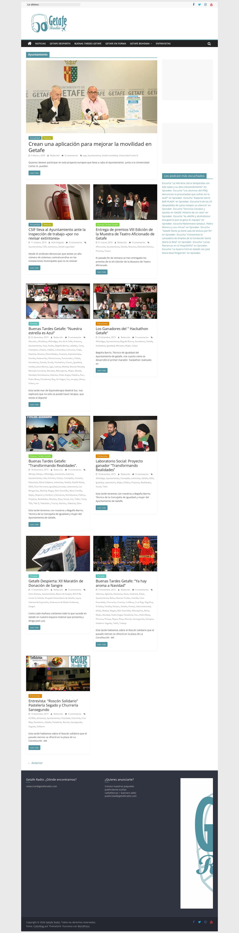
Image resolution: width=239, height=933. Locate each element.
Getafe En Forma (115, 43)
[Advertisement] (187, 79)
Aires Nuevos (35, 594)
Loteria (57, 366)
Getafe (124, 246)
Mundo (78, 370)
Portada (33, 323)
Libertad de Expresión (38, 602)
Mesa (146, 610)
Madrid (65, 366)
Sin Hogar (60, 379)
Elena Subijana (46, 482)
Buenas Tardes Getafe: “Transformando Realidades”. (53, 463)
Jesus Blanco (42, 366)
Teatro (108, 251)
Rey (53, 379)
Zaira (79, 503)
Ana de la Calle (65, 341)
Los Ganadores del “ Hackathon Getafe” (122, 330)
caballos (73, 345)
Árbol (141, 594)
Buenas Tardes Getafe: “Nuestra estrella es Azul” (55, 330)
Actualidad (35, 137)
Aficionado (100, 246)
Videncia (71, 503)
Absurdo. (33, 341)
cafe (45, 478)
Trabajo (122, 623)
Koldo (98, 610)
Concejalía (68, 478)
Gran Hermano (41, 486)
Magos (113, 610)
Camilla (134, 598)
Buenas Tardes (123, 598)
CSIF (45, 246)
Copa (78, 349)
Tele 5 (36, 503)
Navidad (32, 375)
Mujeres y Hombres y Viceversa (49, 495)
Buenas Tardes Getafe (87, 43)
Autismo (77, 341)
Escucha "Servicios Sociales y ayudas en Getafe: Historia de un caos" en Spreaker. (185, 212)
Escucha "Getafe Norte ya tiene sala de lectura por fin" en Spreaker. (187, 231)
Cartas (60, 478)
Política (81, 495)
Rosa (60, 499)
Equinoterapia (74, 354)
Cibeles (50, 349)
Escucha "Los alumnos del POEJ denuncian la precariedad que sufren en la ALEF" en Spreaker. (185, 194)
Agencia (108, 594)
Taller (77, 499)
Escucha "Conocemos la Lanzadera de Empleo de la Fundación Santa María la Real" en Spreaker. (186, 238)
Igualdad (77, 362)
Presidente (45, 379)
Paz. (82, 375)
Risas (121, 619)
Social (66, 499)
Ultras (81, 379)
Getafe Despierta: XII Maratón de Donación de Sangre (56, 583)
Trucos (54, 503)
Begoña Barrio (62, 345)
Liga (51, 366)
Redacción (55, 155)
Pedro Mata (34, 379)
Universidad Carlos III (128, 155)
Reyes (115, 619)
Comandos (60, 349)
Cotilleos (130, 602)
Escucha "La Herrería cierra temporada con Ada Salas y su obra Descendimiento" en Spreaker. (185, 187)
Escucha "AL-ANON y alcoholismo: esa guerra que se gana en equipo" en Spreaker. (186, 220)
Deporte (32, 354)
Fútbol (77, 358)
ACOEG (32, 718)
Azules (51, 345)
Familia (108, 606)
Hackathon (59, 362)
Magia (51, 490)
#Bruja (32, 474)
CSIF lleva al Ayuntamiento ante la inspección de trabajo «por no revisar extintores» (57, 234)
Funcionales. (67, 358)
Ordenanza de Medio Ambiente (64, 602)
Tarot (83, 499)
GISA (31, 486)
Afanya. (39, 474)
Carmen (51, 478)
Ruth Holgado (57, 242)
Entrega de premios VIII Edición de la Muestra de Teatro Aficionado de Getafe (125, 234)
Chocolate (65, 718)
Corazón (78, 478)
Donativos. (38, 722)
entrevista (58, 482)
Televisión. (45, 503)
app (84, 155)
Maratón (51, 370)
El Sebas (99, 606)
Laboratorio (72, 486)
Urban (31, 383)
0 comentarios (70, 155)
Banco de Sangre (64, 594)
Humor (69, 362)
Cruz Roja (139, 602)
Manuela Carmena (37, 370)
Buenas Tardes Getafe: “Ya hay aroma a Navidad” (121, 583)
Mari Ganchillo (61, 490)
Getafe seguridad (66, 246)
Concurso (70, 349)
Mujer (71, 370)
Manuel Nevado (77, 366)
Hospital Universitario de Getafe (59, 598)
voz (37, 383)
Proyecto (33, 499)
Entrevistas (163, 43)
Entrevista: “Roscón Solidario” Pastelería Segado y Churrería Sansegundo (53, 705)
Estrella (32, 358)
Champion (33, 349)
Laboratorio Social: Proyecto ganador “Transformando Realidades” (119, 465)
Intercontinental (143, 606)
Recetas (52, 499)
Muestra (132, 246)
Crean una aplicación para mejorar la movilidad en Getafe (90, 147)
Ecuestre (63, 354)
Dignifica (149, 602)
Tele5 (115, 623)
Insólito (32, 366)
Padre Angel (64, 375)
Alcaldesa (42, 341)
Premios (99, 251)
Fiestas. (116, 606)
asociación (59, 474)
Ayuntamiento (94, 155)
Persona (99, 619)
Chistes (42, 349)
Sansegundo (138, 619)
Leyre (78, 598)
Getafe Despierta (60, 43)
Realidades (43, 499)
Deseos (40, 354)
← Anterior (35, 763)
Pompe (108, 619)
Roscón (128, 619)
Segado (32, 726)
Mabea (105, 610)
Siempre (149, 619)
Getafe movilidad (109, 155)
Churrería (111, 602)
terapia (74, 379)
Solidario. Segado (104, 623)
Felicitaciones (54, 358)
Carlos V (32, 598)
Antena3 (134, 594)
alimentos (41, 718)
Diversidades (52, 354)
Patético (75, 375)
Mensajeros (61, 370)
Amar (126, 594)
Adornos (99, 594)
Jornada (62, 486)
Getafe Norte (78, 482)
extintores (52, 246)
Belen (112, 598)
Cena (81, 345)
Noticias (40, 43)
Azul (45, 345)
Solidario (41, 726)
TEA (30, 503)
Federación (42, 358)
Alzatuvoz (117, 594)
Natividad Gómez (145, 246)
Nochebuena (43, 375)
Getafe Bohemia (139, 43)
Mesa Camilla (76, 490)
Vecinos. (62, 503)
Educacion (33, 482)
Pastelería (128, 614)
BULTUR (76, 594)
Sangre (32, 606)
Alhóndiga (52, 341)
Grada (50, 362)
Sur (68, 379)
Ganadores (34, 362)
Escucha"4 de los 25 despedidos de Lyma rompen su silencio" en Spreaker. (187, 205)
